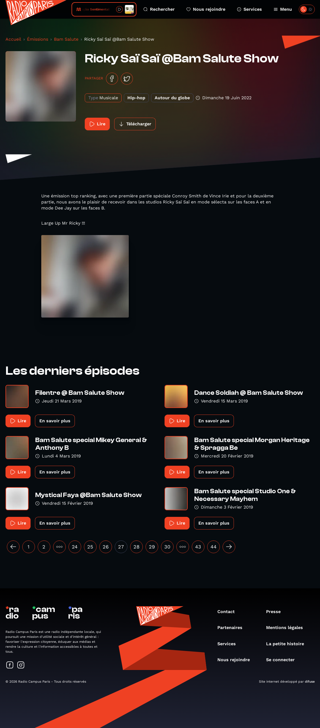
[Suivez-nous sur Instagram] (21, 665)
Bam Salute (66, 39)
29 (152, 547)
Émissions (37, 39)
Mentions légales (287, 627)
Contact (228, 611)
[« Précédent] (13, 547)
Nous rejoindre (205, 9)
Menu (282, 9)
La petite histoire (288, 643)
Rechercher (159, 9)
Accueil (13, 39)
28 (136, 547)
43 (198, 547)
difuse (310, 681)
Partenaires (232, 627)
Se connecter (283, 659)
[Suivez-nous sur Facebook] (10, 665)
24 (75, 547)
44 (213, 547)
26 (106, 547)
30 (167, 547)
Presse (276, 611)
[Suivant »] (229, 547)
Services (249, 9)
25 (90, 547)
